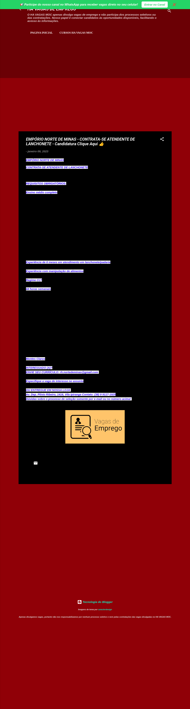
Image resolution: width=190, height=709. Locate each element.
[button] (162, 140)
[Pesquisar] (169, 11)
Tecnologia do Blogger (95, 601)
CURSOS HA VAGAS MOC (76, 32)
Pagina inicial (41, 32)
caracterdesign (105, 609)
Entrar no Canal (154, 4)
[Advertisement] (61, 54)
